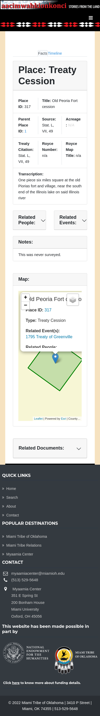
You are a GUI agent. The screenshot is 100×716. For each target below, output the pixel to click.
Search (10, 497)
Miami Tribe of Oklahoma (24, 536)
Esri (63, 418)
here (16, 683)
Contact (10, 515)
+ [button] (25, 298)
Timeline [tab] (55, 53)
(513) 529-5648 (24, 580)
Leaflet (38, 418)
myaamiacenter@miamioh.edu (38, 573)
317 (48, 310)
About (9, 506)
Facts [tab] (42, 53)
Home (9, 489)
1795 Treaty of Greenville (49, 337)
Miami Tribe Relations (22, 545)
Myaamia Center (17, 554)
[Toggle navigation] (91, 18)
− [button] (25, 306)
